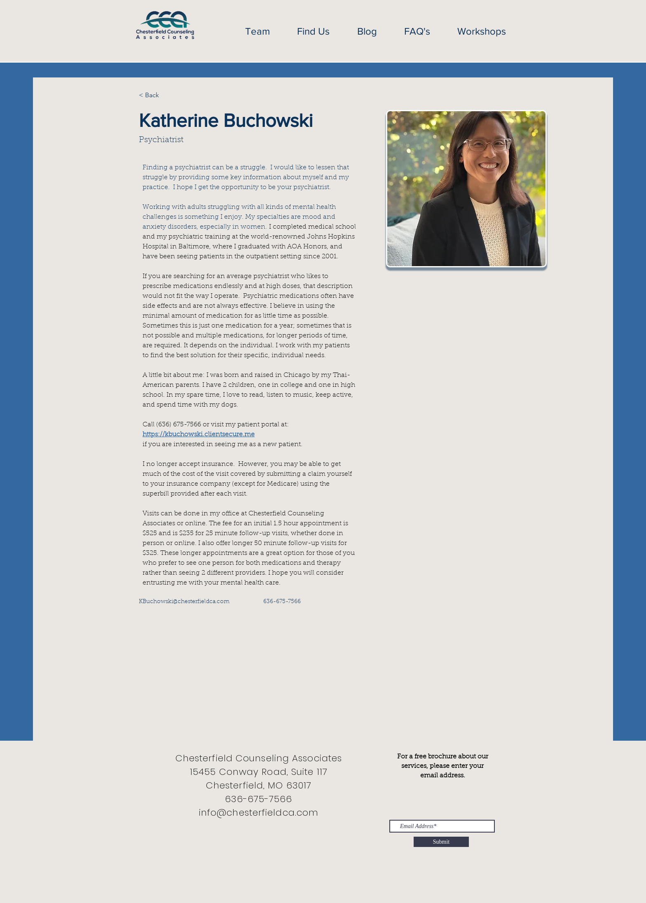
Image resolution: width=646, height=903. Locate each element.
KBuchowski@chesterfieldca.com (184, 602)
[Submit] (441, 842)
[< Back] (155, 95)
